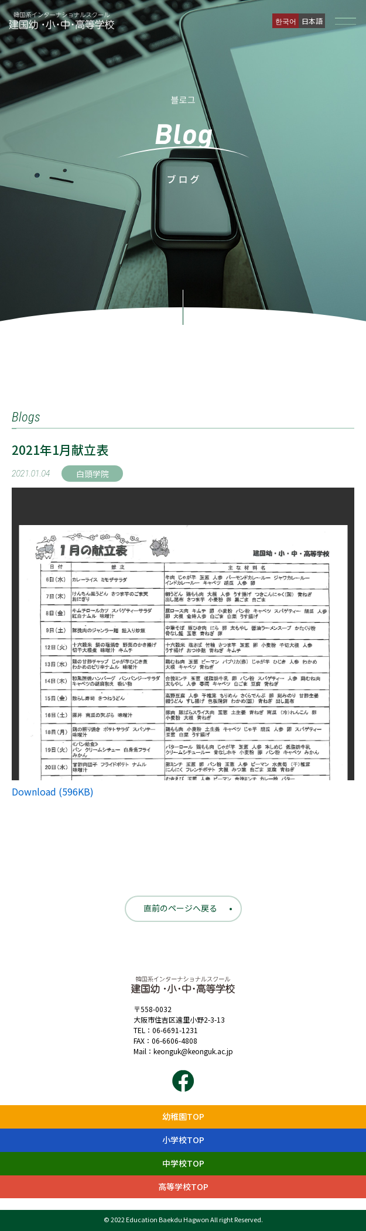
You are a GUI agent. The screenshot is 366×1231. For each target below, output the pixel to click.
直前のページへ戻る (180, 908)
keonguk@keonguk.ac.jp (193, 1051)
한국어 (285, 21)
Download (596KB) (53, 791)
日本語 (312, 21)
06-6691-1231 (175, 1030)
